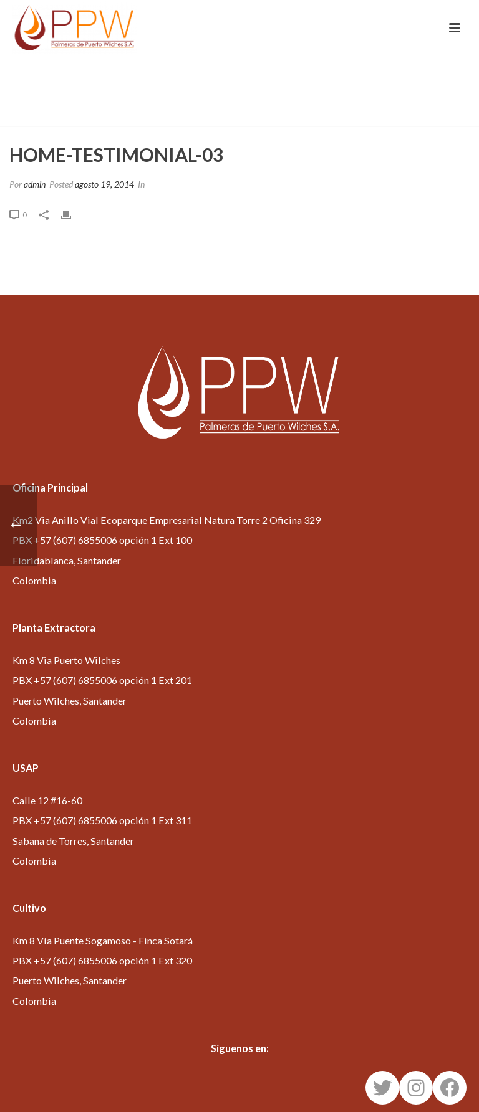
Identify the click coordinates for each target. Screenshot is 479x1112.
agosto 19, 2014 (104, 184)
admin (35, 184)
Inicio (291, 114)
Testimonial (337, 114)
